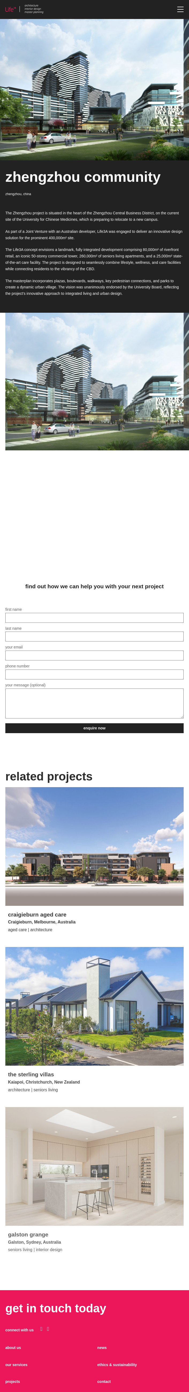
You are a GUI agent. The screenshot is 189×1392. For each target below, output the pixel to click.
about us (13, 1347)
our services (16, 1365)
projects (12, 1381)
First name (94, 613)
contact (104, 1381)
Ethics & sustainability (117, 1365)
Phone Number (94, 670)
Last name (94, 632)
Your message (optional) (94, 701)
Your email (94, 651)
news (102, 1347)
